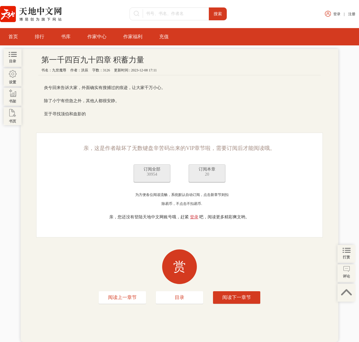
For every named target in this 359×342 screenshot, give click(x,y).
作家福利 (132, 36)
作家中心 (97, 36)
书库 (66, 36)
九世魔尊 (59, 70)
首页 (13, 36)
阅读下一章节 (236, 297)
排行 (39, 36)
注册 (351, 14)
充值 (164, 36)
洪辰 (84, 70)
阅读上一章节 (122, 297)
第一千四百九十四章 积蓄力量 (92, 60)
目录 (179, 297)
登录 (336, 14)
